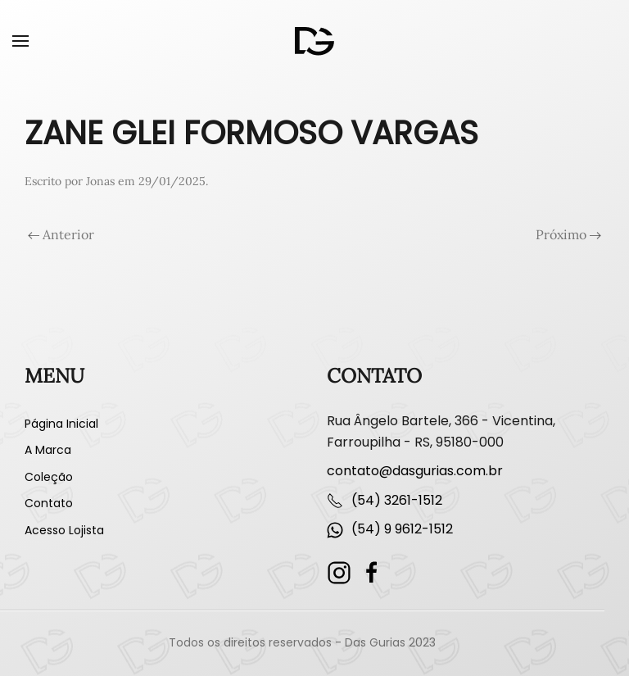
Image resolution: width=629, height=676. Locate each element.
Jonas (100, 181)
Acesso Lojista (64, 530)
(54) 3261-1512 (396, 500)
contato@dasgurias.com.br (415, 470)
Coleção (49, 477)
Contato (49, 503)
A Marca (48, 450)
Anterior (61, 234)
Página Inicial (61, 423)
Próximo (568, 234)
